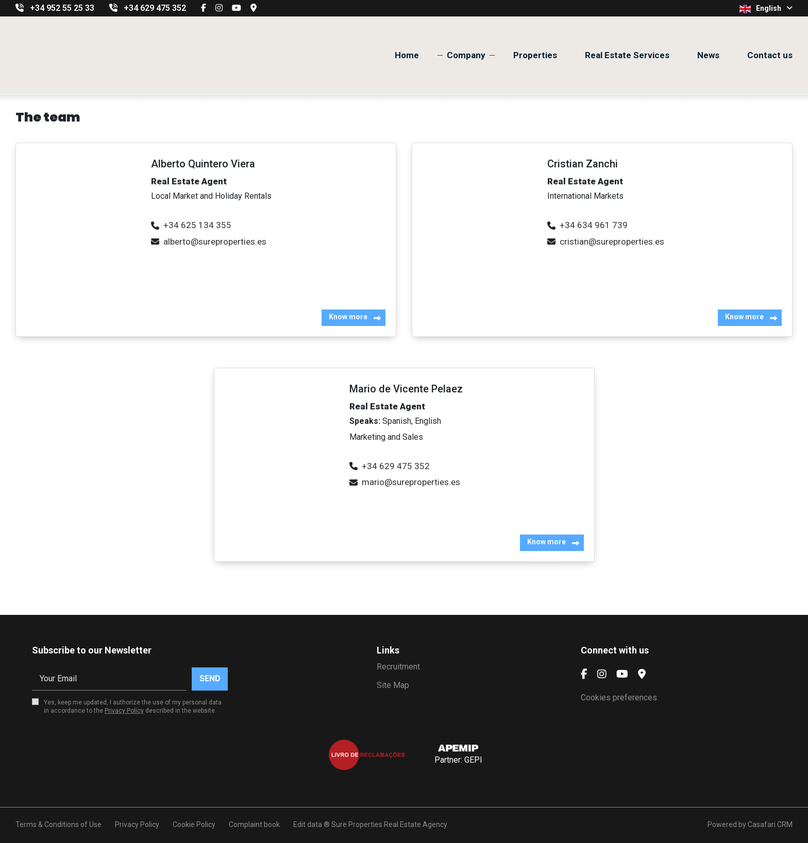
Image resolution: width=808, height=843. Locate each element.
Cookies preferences (619, 697)
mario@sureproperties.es (411, 482)
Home (407, 55)
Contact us (770, 55)
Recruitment (398, 667)
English (766, 8)
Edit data (307, 824)
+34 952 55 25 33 (62, 8)
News (708, 55)
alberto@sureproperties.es (214, 241)
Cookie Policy (194, 824)
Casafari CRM (770, 824)
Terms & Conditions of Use (58, 824)
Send (210, 678)
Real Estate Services (627, 55)
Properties (535, 55)
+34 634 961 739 (594, 225)
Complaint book (254, 824)
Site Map (393, 685)
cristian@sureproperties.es (612, 241)
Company (466, 55)
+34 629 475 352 (155, 8)
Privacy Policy (124, 710)
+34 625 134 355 (197, 225)
